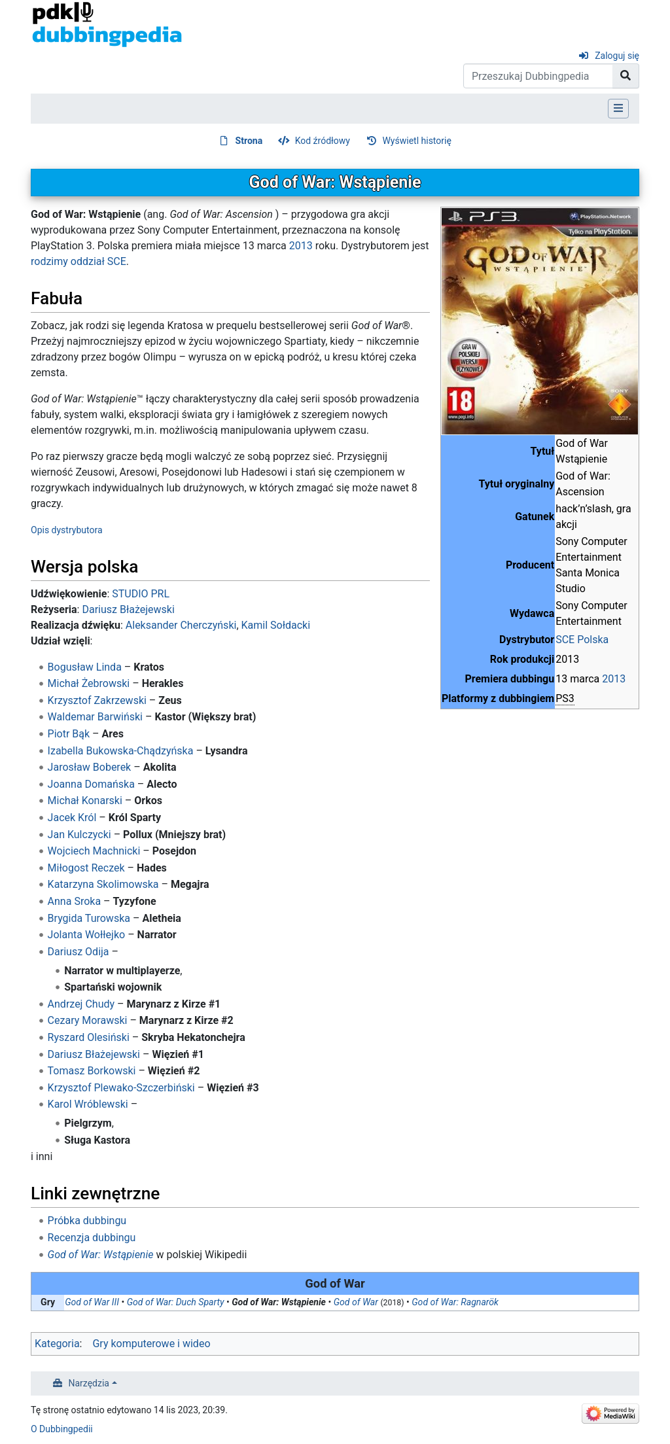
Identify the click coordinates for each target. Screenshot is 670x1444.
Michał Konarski (85, 800)
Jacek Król (72, 817)
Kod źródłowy (322, 140)
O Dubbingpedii (62, 1429)
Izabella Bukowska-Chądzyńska (121, 751)
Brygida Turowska (89, 918)
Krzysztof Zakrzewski (97, 700)
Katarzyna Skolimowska (103, 884)
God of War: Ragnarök (455, 1302)
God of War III (92, 1302)
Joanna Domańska (91, 784)
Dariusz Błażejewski (128, 609)
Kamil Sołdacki (276, 625)
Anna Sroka (74, 901)
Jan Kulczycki (79, 834)
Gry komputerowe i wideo (151, 1343)
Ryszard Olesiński (89, 1037)
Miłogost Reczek (86, 868)
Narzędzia (89, 1383)
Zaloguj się (617, 55)
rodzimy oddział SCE (78, 261)
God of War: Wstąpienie (101, 1254)
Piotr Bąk (69, 734)
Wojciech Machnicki (94, 851)
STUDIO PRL (140, 594)
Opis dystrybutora (67, 530)
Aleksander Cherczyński (181, 625)
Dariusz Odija (78, 951)
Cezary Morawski (88, 1020)
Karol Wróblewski (88, 1104)
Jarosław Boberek (90, 767)
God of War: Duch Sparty (175, 1302)
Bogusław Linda (85, 667)
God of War (356, 1302)
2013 (614, 679)
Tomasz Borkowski (92, 1071)
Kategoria (57, 1343)
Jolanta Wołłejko (87, 934)
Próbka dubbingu (87, 1220)
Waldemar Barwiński (95, 717)
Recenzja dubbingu (92, 1237)
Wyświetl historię (416, 140)
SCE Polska (581, 639)
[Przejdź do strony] (625, 75)
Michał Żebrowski (89, 683)
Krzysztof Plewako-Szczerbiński (121, 1088)
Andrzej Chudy (81, 1004)
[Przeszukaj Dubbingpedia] (538, 75)
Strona (249, 140)
